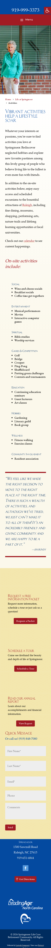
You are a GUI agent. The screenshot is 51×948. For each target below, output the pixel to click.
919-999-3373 (25, 10)
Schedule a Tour (25, 668)
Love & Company (23, 945)
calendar (29, 241)
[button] (47, 10)
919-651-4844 (25, 858)
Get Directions (27, 879)
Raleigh (27, 205)
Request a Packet (25, 621)
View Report (25, 723)
